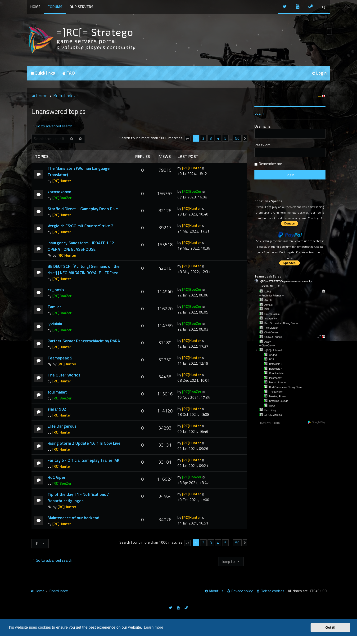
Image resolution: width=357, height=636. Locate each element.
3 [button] (211, 138)
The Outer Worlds (64, 375)
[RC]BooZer (62, 198)
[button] (188, 138)
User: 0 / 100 (267, 286)
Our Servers (81, 6)
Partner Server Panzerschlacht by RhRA (84, 341)
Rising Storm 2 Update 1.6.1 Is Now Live (84, 443)
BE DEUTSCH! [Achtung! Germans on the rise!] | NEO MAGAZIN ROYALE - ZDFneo (84, 269)
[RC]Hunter (61, 181)
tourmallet (57, 392)
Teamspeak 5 (60, 358)
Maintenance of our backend (73, 518)
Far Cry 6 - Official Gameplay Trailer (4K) (84, 460)
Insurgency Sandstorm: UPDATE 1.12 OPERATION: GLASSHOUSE (81, 246)
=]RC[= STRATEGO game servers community (286, 281)
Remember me (270, 163)
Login (259, 113)
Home (35, 6)
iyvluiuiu (55, 324)
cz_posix (56, 290)
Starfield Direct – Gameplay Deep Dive (83, 209)
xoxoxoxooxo (59, 191)
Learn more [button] (153, 627)
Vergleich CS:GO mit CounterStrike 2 (80, 226)
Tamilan (55, 307)
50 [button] (237, 138)
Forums (55, 6)
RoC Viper (57, 477)
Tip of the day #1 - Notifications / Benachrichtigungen (78, 497)
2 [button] (203, 138)
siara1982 (57, 409)
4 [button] (218, 138)
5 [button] (225, 138)
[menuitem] (68, 73)
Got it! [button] (330, 627)
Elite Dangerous (62, 426)
